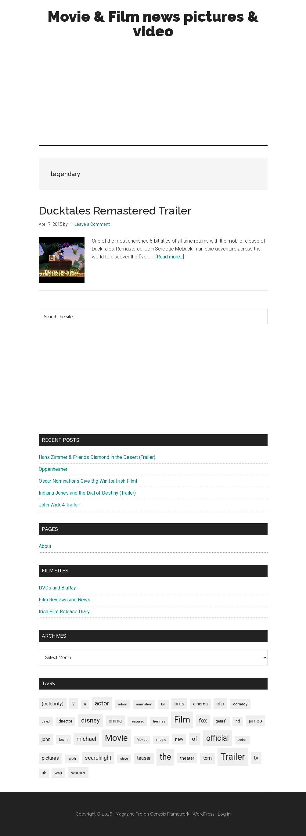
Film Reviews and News (64, 600)
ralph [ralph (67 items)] (72, 759)
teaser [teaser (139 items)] (144, 758)
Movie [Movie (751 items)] (116, 738)
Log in (224, 814)
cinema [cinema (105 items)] (200, 704)
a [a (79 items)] (85, 704)
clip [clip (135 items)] (220, 704)
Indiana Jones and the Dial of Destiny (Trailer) (87, 493)
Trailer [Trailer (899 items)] (233, 756)
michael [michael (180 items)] (86, 739)
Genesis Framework (169, 814)
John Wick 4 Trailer (59, 505)
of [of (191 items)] (194, 739)
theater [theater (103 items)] (187, 758)
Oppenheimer (53, 469)
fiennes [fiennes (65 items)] (159, 721)
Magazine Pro (129, 814)
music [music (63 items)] (161, 740)
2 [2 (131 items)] (73, 704)
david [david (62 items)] (46, 721)
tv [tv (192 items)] (256, 758)
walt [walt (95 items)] (58, 772)
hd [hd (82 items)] (238, 721)
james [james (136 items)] (255, 721)
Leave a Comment (92, 224)
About (45, 546)
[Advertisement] (153, 93)
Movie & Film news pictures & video (153, 24)
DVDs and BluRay (57, 588)
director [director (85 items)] (65, 721)
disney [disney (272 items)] (90, 720)
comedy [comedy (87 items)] (240, 704)
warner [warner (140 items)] (78, 773)
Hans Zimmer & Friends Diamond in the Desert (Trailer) (97, 457)
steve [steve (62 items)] (124, 759)
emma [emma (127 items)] (115, 721)
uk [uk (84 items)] (44, 773)
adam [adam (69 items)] (122, 704)
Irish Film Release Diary (64, 611)
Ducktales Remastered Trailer (115, 210)
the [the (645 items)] (165, 757)
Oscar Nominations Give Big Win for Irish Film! (88, 481)
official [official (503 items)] (217, 738)
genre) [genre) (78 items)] (221, 721)
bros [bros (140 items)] (179, 704)
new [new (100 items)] (179, 739)
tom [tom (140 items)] (207, 758)
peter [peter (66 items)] (242, 740)
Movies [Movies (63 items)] (142, 740)
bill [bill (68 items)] (163, 704)
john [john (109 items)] (46, 739)
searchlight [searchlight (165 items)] (98, 758)
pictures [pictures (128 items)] (50, 758)
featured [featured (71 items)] (137, 721)
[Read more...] (170, 257)
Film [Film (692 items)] (182, 720)
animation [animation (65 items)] (144, 704)
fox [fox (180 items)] (203, 720)
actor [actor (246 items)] (102, 703)
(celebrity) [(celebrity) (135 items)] (52, 704)
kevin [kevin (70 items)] (63, 739)
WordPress (203, 814)
